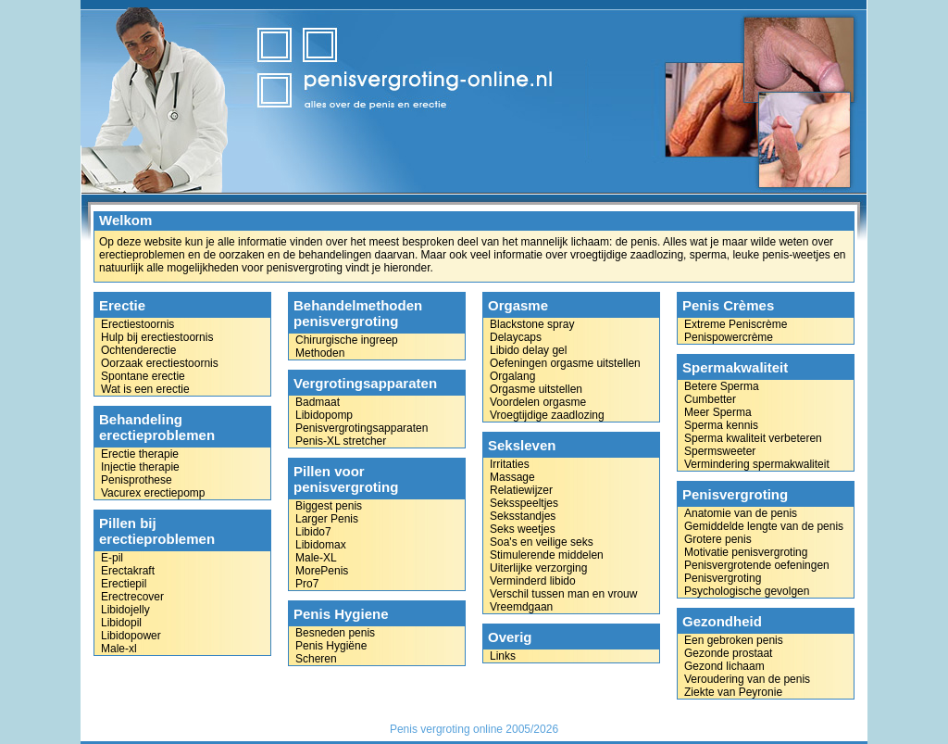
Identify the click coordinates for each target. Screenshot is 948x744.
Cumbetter (710, 399)
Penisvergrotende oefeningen (757, 565)
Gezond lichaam (724, 666)
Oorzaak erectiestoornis (159, 363)
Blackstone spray (532, 324)
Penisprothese (136, 479)
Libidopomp (324, 415)
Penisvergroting (722, 578)
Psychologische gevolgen (746, 591)
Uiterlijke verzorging (538, 567)
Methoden (319, 353)
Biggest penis (328, 505)
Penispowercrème (728, 337)
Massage (512, 477)
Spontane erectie (143, 376)
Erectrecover (132, 596)
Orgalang (512, 376)
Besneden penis (335, 632)
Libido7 (313, 531)
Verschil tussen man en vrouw (563, 593)
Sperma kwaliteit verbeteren (753, 438)
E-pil (112, 557)
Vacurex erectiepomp (153, 492)
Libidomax (320, 544)
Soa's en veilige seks (541, 542)
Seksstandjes (522, 516)
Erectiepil (123, 583)
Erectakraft (128, 570)
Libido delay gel (528, 350)
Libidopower (131, 635)
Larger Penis (326, 518)
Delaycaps (516, 337)
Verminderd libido (533, 580)
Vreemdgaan (521, 606)
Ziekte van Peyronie (733, 692)
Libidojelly (125, 609)
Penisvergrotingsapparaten (361, 428)
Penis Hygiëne (331, 645)
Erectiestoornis (137, 324)
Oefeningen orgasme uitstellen (565, 363)
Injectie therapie (140, 466)
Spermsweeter (719, 451)
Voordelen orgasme (538, 402)
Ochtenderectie (138, 350)
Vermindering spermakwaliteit (757, 464)
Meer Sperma (718, 412)
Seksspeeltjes (524, 503)
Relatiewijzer (521, 490)
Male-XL (316, 557)
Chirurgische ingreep (346, 340)
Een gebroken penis (733, 640)
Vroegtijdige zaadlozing (547, 415)
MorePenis (321, 570)
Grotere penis (718, 539)
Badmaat (317, 402)
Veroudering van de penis (747, 679)
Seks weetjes (522, 529)
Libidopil (121, 622)
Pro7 (306, 583)
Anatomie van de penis (740, 513)
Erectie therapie (140, 454)
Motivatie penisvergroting (745, 552)
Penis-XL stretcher (340, 441)
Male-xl (119, 648)
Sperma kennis (721, 425)
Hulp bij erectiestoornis (157, 337)
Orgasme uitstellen (536, 389)
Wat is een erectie (145, 389)
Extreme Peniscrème (735, 324)
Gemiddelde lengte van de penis (763, 526)
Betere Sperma (721, 386)
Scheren (316, 658)
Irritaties (510, 464)
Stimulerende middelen (547, 555)
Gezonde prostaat (728, 653)
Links (503, 655)
